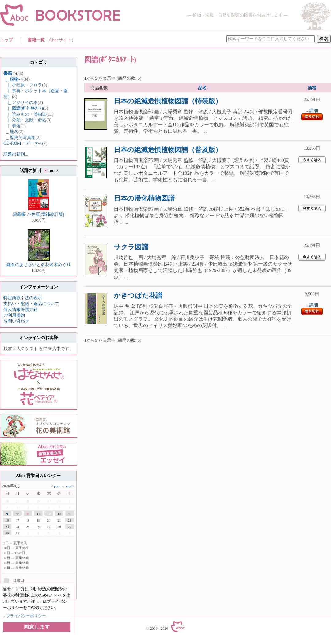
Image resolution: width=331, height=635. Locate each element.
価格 (312, 87)
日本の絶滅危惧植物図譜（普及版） (168, 150)
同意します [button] (37, 626)
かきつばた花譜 (138, 295)
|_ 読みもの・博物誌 (24, 114)
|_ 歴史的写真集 (19, 137)
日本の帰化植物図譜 (144, 198)
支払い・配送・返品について (31, 303)
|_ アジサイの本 (20, 102)
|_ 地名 (10, 131)
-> (9, 73)
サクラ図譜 (131, 247)
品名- (203, 87)
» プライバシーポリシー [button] (24, 616)
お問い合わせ (16, 321)
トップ (6, 39)
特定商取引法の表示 (22, 297)
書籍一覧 (52, 39)
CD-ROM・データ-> (22, 143)
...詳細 (312, 110)
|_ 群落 (12, 125)
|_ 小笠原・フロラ (22, 84)
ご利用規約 (14, 315)
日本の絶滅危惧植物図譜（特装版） (168, 101)
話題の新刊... (15, 154)
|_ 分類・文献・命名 (24, 119)
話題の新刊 (39, 170)
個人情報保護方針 (20, 309)
